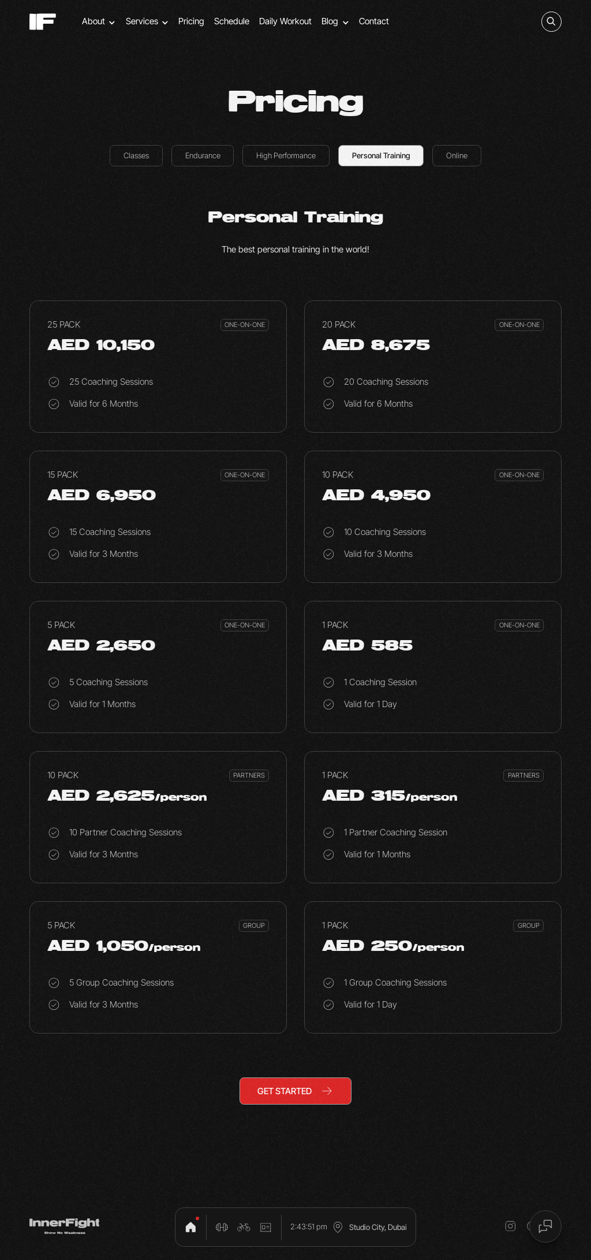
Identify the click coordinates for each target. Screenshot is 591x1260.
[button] (99, 21)
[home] (42, 22)
